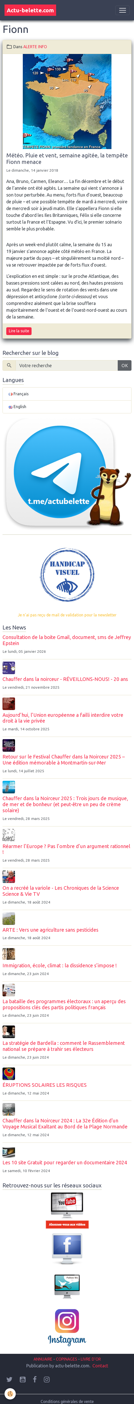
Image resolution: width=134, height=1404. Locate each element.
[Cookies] (10, 1393)
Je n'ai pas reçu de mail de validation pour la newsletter (67, 615)
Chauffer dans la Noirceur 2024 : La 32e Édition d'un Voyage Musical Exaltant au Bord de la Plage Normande (65, 1123)
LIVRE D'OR (90, 1359)
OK (124, 365)
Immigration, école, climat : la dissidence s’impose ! (60, 965)
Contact (100, 1365)
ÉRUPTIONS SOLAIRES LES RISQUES (45, 1085)
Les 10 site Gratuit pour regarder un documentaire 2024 (65, 1162)
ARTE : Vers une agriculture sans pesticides (50, 930)
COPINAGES (66, 1359)
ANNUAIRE (43, 1359)
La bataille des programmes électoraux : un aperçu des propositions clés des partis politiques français (64, 1004)
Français (19, 394)
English (17, 406)
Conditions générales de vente (67, 1401)
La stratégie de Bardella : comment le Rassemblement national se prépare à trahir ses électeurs (64, 1046)
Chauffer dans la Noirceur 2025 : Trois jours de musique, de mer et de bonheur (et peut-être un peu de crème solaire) (65, 804)
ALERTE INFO (35, 46)
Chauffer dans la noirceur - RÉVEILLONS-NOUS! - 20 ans (65, 679)
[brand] (30, 10)
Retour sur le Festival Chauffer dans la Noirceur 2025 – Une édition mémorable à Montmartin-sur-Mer (64, 759)
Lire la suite (19, 331)
